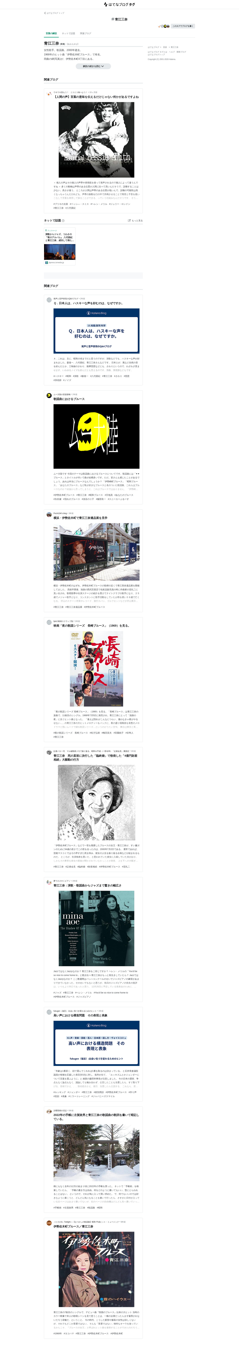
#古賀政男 (68, 1207)
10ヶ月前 (93, 92)
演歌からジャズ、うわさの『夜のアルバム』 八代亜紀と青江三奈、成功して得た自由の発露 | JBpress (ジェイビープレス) (59, 237)
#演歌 (76, 376)
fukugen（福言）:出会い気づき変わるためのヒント (75, 1011)
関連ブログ (85, 33)
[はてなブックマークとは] (63, 220)
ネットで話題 (68, 33)
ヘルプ (172, 52)
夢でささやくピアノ (62, 881)
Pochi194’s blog (60, 513)
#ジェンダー (74, 1092)
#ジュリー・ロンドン (119, 204)
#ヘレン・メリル (99, 204)
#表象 (64, 1096)
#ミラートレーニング (79, 1096)
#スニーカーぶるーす (118, 499)
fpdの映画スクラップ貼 (63, 621)
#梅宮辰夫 (107, 733)
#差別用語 (99, 1092)
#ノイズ (67, 380)
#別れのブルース (71, 499)
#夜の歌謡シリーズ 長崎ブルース (71, 733)
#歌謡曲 (91, 1207)
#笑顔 (56, 1096)
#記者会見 (70, 866)
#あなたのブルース (123, 495)
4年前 (74, 881)
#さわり (118, 376)
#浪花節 (57, 380)
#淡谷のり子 (88, 499)
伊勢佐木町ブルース (78, 54)
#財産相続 (92, 866)
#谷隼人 (129, 733)
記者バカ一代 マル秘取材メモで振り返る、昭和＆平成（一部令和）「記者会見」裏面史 (91, 751)
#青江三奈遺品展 (73, 607)
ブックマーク (51, 230)
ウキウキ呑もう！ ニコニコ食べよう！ (71, 92)
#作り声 (133, 1092)
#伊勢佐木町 (117, 1333)
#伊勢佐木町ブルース (64, 495)
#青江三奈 (59, 208)
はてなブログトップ (156, 54)
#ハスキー (59, 376)
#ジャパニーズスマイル (103, 1096)
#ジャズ (57, 992)
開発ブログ (181, 52)
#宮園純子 (119, 733)
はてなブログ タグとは (157, 52)
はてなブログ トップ (54, 13)
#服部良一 (101, 499)
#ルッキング (60, 1092)
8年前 (123, 1222)
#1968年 (58, 1333)
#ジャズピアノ (84, 996)
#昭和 (68, 376)
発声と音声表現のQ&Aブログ (66, 299)
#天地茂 (109, 495)
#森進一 (84, 376)
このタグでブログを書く (183, 26)
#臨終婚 (81, 866)
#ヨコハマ (69, 1333)
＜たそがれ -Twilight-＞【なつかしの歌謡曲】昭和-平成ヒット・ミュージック (86, 1222)
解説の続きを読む (93, 66)
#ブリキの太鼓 (61, 204)
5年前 (71, 1110)
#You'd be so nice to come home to (111, 992)
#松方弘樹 (95, 733)
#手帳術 (57, 1207)
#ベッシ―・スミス (79, 204)
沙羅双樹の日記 (60, 1110)
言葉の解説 (51, 33)
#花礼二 (126, 866)
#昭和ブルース (95, 495)
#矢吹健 (57, 499)
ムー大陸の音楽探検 (62, 394)
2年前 (82, 299)
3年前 (71, 513)
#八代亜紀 (70, 208)
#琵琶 (127, 376)
